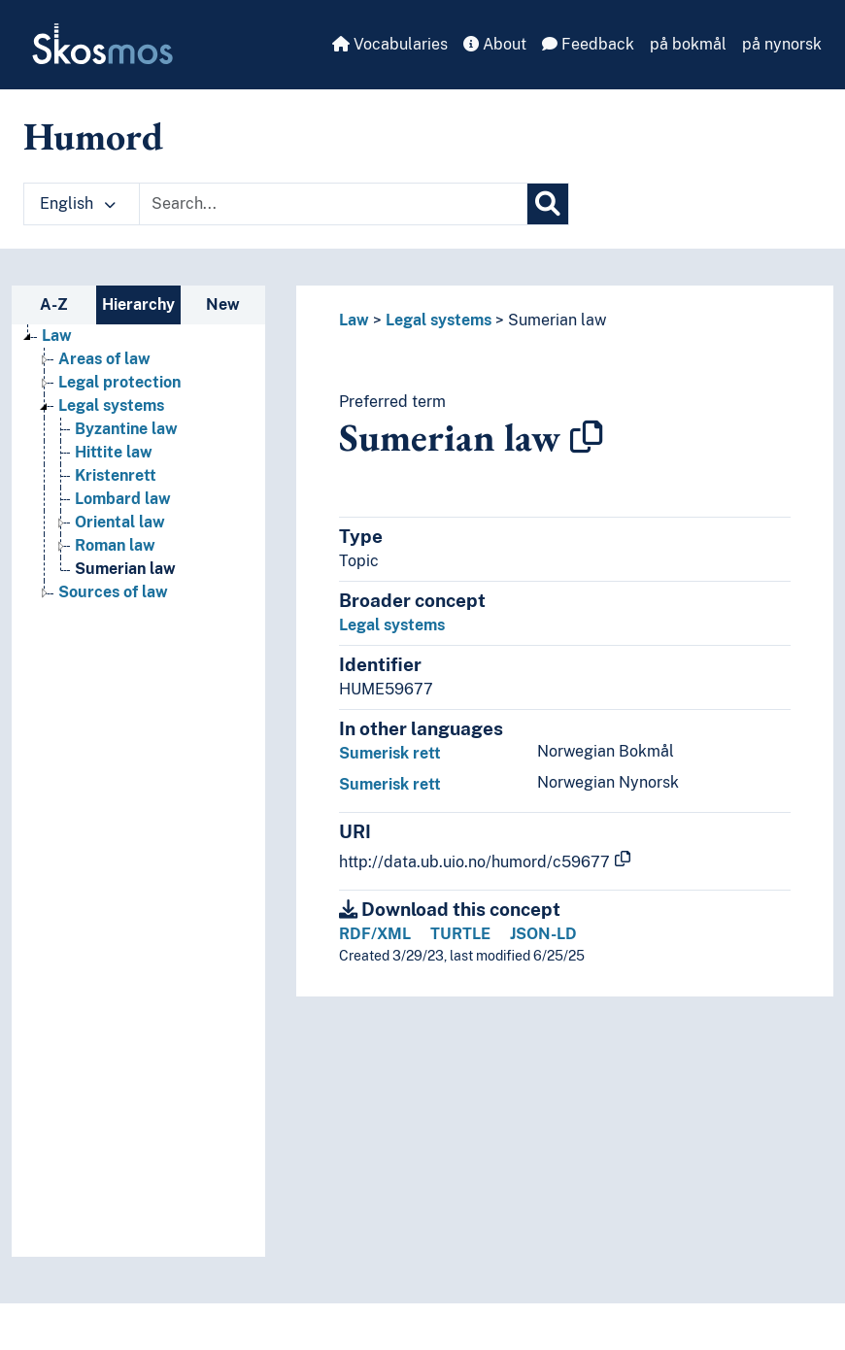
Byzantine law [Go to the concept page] (126, 429)
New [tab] (223, 304)
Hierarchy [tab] (138, 304)
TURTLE (460, 934)
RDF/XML (375, 934)
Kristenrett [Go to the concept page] (115, 475)
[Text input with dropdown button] (333, 204)
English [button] (78, 203)
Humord (93, 136)
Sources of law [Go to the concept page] (113, 592)
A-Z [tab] (54, 304)
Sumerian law (557, 320)
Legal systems (438, 320)
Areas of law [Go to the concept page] (104, 359)
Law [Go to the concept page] (57, 335)
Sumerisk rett (390, 753)
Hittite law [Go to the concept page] (113, 452)
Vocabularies (390, 44)
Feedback (588, 44)
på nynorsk (782, 44)
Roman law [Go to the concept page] (115, 545)
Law (354, 320)
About (494, 44)
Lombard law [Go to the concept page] (123, 498)
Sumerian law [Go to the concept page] (125, 568)
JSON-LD (543, 934)
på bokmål (688, 44)
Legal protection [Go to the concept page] (119, 382)
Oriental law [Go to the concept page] (120, 522)
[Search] (547, 204)
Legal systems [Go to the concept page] (111, 405)
